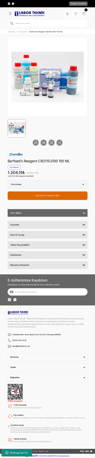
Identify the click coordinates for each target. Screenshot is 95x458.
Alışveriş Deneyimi (19, 265)
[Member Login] (67, 13)
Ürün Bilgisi (16, 212)
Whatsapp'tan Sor (16, 452)
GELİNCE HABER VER (47, 195)
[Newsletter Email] (48, 292)
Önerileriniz (16, 254)
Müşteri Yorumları (78, 3)
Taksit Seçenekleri (19, 244)
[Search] (48, 23)
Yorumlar (14, 224)
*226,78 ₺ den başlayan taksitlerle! (21, 176)
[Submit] (12, 292)
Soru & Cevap (17, 234)
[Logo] (29, 13)
